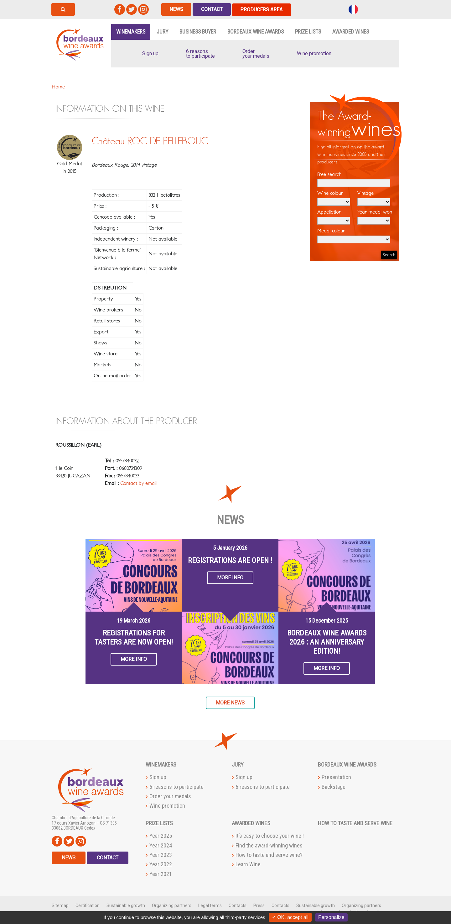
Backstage (333, 786)
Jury (162, 31)
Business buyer (197, 31)
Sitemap (60, 905)
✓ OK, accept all (290, 917)
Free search (353, 179)
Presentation (336, 776)
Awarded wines (350, 31)
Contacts (237, 905)
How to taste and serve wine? (269, 854)
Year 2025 (160, 835)
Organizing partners (171, 905)
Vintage (373, 197)
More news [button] (230, 702)
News (177, 9)
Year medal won (374, 216)
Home (58, 86)
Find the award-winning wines (269, 845)
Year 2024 (160, 845)
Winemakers (130, 31)
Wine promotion (167, 805)
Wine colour (333, 197)
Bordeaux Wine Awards (255, 31)
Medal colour (353, 235)
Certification (87, 905)
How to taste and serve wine (355, 823)
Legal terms (210, 905)
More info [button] (134, 659)
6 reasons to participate (176, 786)
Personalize (331, 917)
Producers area (262, 9)
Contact (212, 9)
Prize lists (308, 31)
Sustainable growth (125, 905)
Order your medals (170, 796)
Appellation (333, 216)
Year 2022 (160, 864)
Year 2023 (160, 854)
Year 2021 (160, 873)
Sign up (157, 776)
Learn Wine (248, 864)
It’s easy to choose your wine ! (270, 835)
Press (259, 905)
